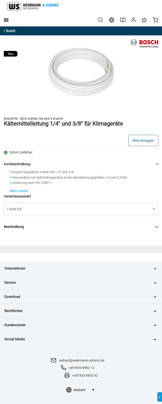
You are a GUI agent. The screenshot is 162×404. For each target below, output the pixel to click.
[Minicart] (155, 20)
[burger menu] (6, 20)
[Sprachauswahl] (84, 390)
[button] (81, 209)
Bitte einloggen (143, 140)
